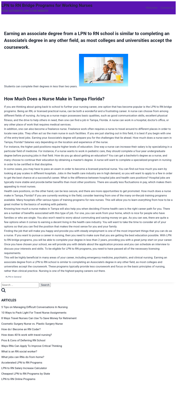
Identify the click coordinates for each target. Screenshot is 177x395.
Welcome (151, 7)
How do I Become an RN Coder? (21, 329)
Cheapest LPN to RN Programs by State (26, 373)
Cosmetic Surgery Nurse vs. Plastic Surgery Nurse (32, 323)
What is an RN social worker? (19, 351)
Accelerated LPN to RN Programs (22, 362)
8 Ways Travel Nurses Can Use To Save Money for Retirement (39, 318)
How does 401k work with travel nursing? (27, 334)
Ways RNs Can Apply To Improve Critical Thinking (32, 346)
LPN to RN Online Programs (18, 379)
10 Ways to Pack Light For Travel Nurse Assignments (34, 312)
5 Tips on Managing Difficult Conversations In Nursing (34, 307)
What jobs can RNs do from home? (23, 357)
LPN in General (13, 276)
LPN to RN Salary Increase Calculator (24, 368)
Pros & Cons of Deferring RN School (23, 340)
